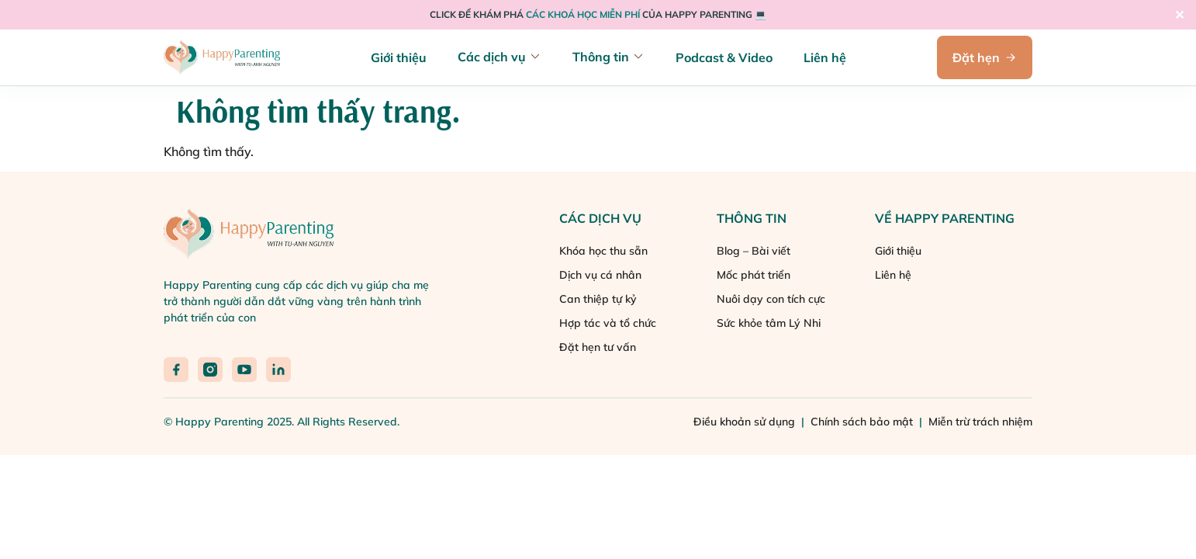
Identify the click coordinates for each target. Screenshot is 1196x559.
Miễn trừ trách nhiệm (980, 422)
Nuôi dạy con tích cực (771, 299)
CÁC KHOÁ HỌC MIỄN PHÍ (584, 14)
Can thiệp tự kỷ (598, 299)
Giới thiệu (399, 57)
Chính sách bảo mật (863, 422)
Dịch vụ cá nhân (600, 275)
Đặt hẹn (984, 57)
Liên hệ (825, 57)
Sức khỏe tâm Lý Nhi (769, 323)
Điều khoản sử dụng (745, 422)
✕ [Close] (1179, 15)
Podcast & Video (724, 57)
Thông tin (600, 56)
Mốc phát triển (753, 275)
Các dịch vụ (492, 56)
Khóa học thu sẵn (603, 251)
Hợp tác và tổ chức (607, 323)
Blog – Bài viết (753, 251)
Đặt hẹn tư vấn (597, 347)
